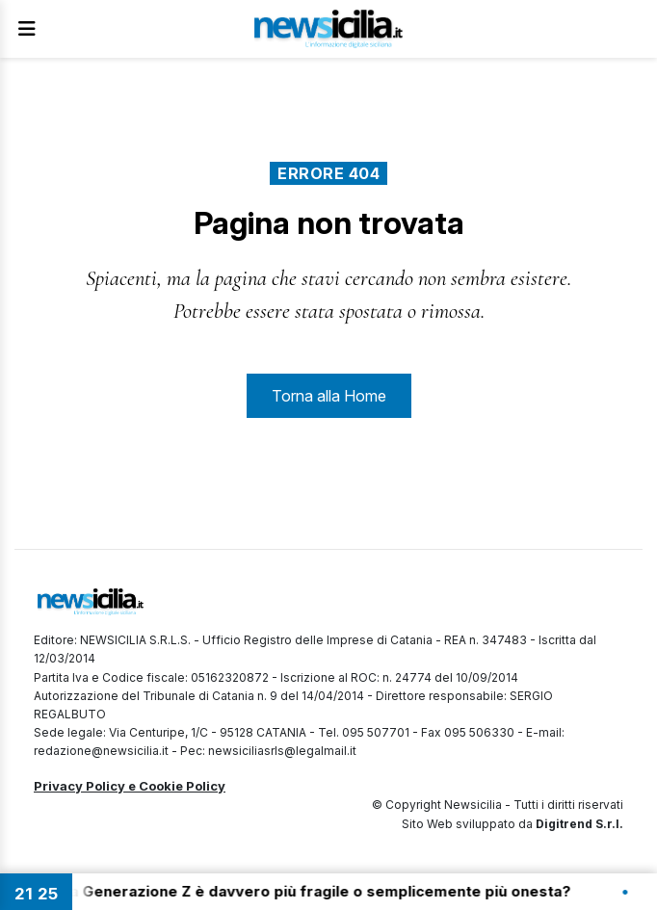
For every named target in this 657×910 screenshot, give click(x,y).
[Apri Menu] (27, 29)
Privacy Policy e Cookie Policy (129, 785)
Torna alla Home (329, 395)
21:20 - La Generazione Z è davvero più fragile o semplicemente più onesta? (302, 891)
